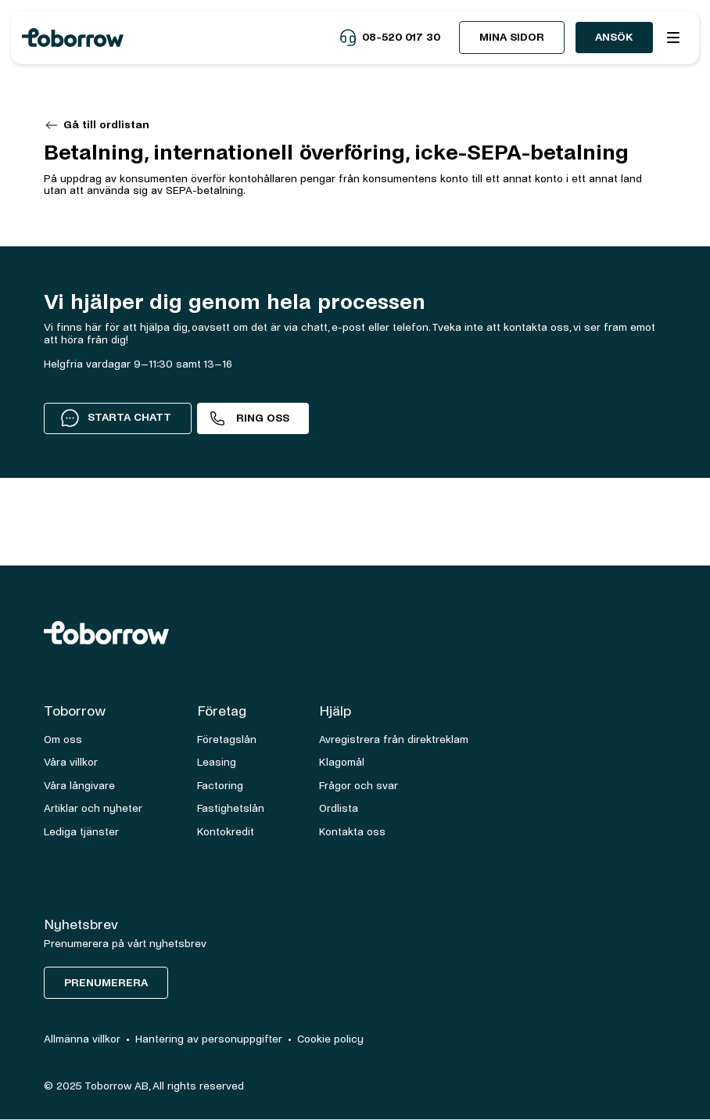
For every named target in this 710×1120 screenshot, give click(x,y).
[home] (180, 37)
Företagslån (226, 739)
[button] (673, 37)
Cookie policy (330, 1039)
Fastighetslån (230, 808)
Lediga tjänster (81, 832)
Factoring (220, 786)
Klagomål (341, 762)
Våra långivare (79, 786)
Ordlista (338, 808)
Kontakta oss (352, 832)
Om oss (63, 739)
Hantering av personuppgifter (208, 1039)
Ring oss (262, 418)
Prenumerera (106, 983)
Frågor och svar (358, 786)
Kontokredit (225, 832)
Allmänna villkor (82, 1039)
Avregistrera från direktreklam (393, 739)
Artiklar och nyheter (93, 808)
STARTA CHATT (115, 417)
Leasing (216, 762)
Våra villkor (71, 762)
